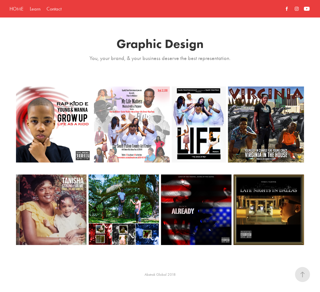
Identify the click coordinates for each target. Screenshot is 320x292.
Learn (35, 9)
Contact (54, 9)
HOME (17, 9)
